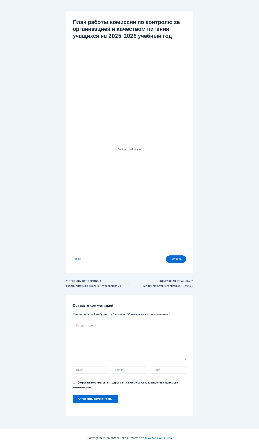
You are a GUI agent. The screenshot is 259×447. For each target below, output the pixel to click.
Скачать (175, 259)
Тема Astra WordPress (158, 438)
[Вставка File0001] (129, 149)
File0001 (77, 259)
